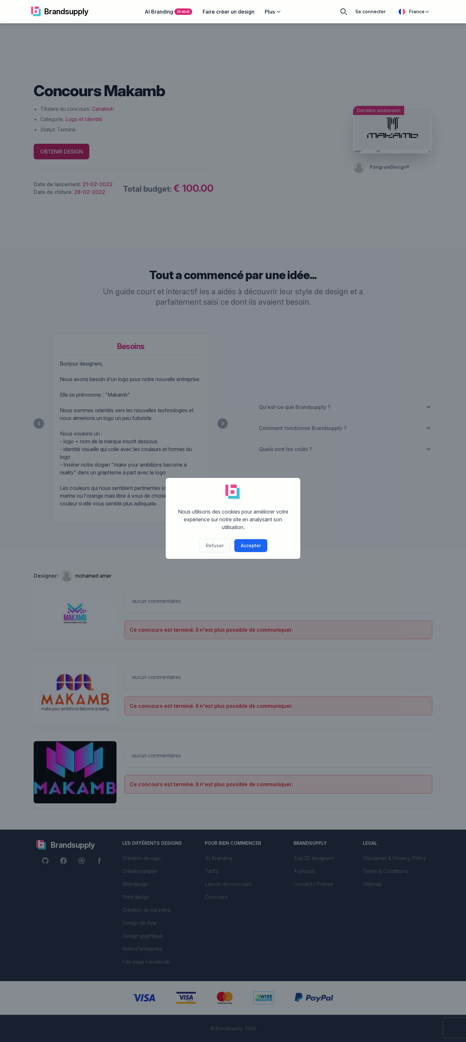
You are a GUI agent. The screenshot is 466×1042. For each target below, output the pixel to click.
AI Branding (168, 11)
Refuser (215, 545)
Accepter (251, 545)
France (414, 11)
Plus (273, 11)
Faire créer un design (228, 11)
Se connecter (370, 11)
